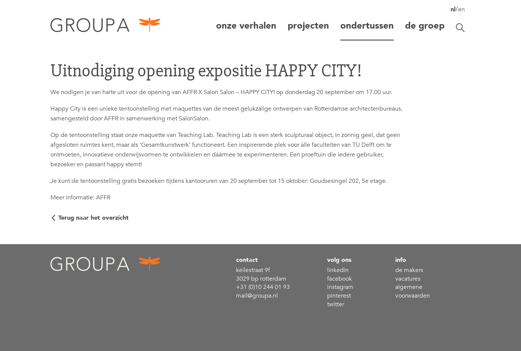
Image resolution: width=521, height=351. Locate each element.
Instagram (340, 287)
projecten (308, 26)
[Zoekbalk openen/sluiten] (460, 28)
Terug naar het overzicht (93, 218)
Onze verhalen (246, 26)
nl (453, 9)
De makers (409, 270)
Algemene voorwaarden (412, 291)
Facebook (339, 279)
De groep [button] (425, 26)
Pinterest (339, 296)
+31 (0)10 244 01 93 (263, 287)
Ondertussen (367, 26)
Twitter (335, 304)
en (461, 9)
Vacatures (407, 279)
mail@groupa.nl (257, 296)
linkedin (338, 270)
